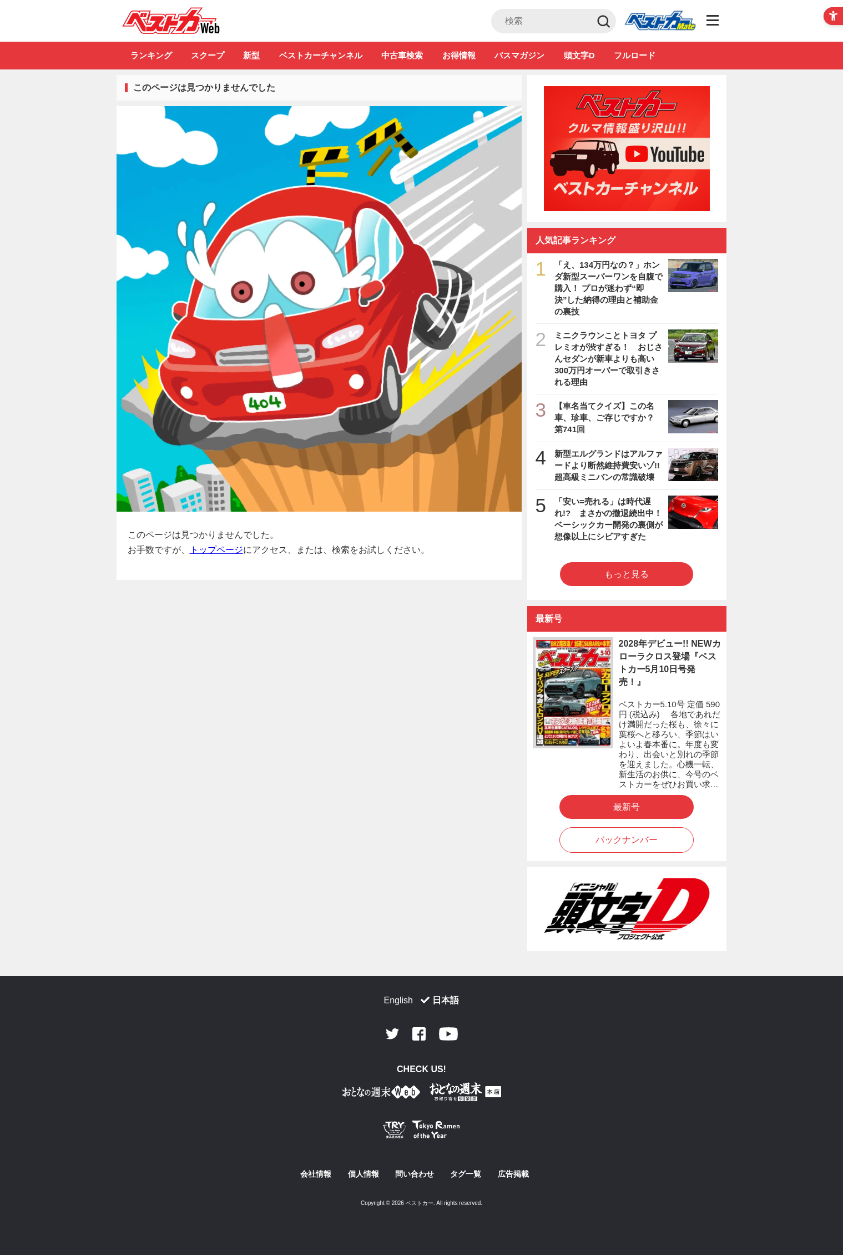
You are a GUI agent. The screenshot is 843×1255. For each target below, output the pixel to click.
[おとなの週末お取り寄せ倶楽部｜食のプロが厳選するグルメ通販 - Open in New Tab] (381, 1094)
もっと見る (626, 574)
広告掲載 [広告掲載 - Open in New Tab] (513, 1174)
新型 (251, 55)
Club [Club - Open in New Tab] (660, 21)
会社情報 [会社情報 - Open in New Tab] (315, 1174)
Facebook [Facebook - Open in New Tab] (419, 1034)
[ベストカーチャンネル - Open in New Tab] (627, 148)
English (398, 1000)
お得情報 (459, 55)
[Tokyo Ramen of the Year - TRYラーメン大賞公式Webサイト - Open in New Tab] (422, 1132)
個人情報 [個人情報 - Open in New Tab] (363, 1174)
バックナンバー (626, 839)
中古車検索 (402, 55)
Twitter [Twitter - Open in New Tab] (392, 1033)
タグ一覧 (465, 1174)
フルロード (634, 55)
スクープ (207, 55)
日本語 (445, 1000)
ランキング (151, 55)
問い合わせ (414, 1174)
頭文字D (579, 55)
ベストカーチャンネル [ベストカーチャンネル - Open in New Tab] (320, 55)
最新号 (626, 807)
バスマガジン (519, 55)
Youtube (448, 1034)
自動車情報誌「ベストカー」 (171, 20)
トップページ (216, 549)
